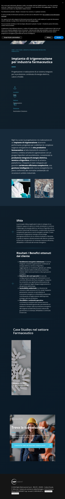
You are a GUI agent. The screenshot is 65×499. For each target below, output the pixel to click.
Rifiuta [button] (49, 37)
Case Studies (19, 50)
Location (16, 92)
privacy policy (34, 21)
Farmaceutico (23, 333)
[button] (62, 2)
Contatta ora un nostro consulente (32, 446)
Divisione (16, 108)
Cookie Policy (15, 493)
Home (13, 50)
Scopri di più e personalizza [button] (12, 37)
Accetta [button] (59, 37)
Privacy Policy (48, 491)
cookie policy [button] (47, 7)
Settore (15, 100)
